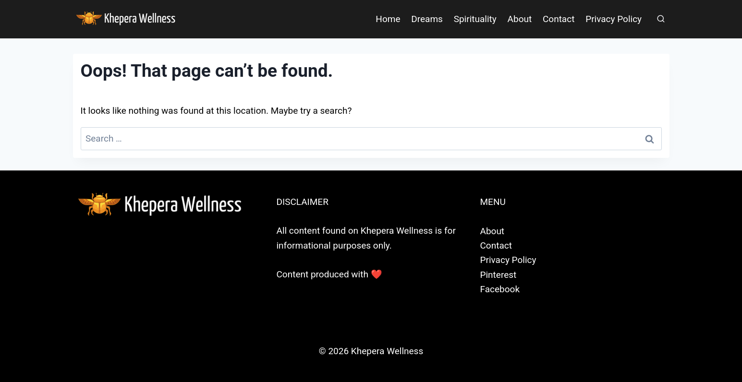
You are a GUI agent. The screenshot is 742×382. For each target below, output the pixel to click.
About (520, 18)
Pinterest (498, 274)
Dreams (427, 18)
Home (388, 18)
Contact (558, 18)
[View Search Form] (660, 19)
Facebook (500, 289)
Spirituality (475, 18)
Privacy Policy (613, 18)
